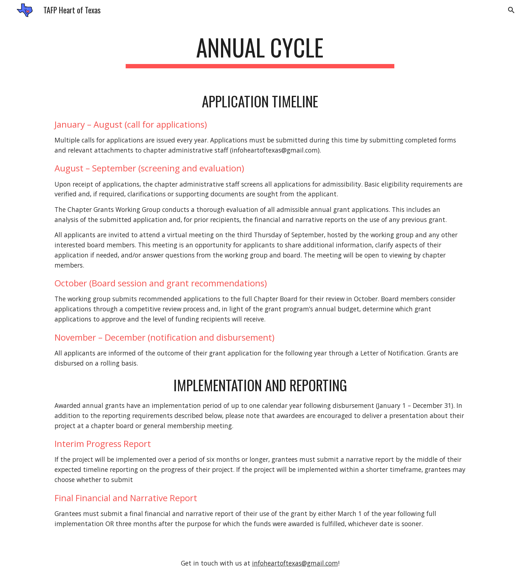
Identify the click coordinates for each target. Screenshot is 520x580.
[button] (511, 10)
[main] (260, 50)
